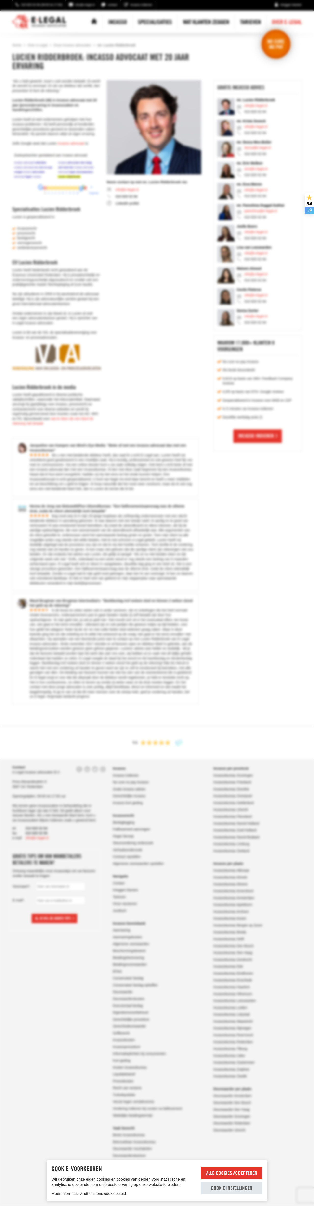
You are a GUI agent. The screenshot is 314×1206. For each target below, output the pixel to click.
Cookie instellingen (231, 1188)
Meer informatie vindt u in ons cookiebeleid (89, 1194)
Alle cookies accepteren (231, 1173)
